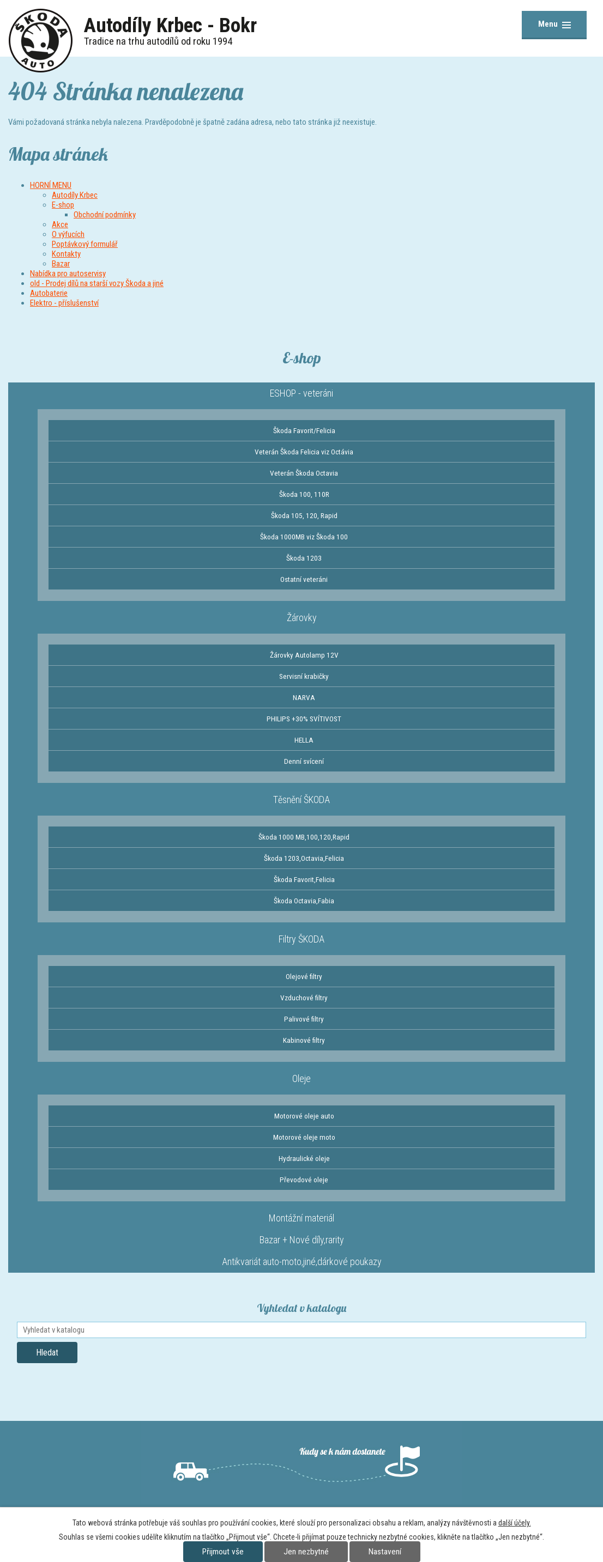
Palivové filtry (304, 1018)
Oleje (301, 1078)
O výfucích (68, 234)
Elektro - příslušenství (64, 303)
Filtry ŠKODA (301, 939)
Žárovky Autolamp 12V (304, 655)
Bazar (61, 264)
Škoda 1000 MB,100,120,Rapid (303, 836)
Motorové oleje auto (304, 1115)
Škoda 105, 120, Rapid (304, 515)
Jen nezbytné (306, 1552)
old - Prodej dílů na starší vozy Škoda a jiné (97, 283)
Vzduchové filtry (304, 997)
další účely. (514, 1522)
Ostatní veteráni (304, 579)
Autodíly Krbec (75, 195)
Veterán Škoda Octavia (304, 473)
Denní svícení (304, 761)
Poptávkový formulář (85, 244)
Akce (60, 224)
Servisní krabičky (304, 676)
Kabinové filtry (304, 1040)
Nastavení (385, 1552)
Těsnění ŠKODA (301, 799)
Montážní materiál (301, 1218)
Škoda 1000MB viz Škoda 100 (304, 536)
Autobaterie (49, 293)
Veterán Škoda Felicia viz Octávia (304, 451)
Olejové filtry (304, 976)
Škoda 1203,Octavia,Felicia (304, 858)
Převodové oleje (304, 1179)
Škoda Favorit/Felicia (304, 430)
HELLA (303, 740)
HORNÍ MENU (50, 185)
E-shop (63, 205)
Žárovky (302, 617)
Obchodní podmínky (105, 215)
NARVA (304, 697)
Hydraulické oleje (304, 1158)
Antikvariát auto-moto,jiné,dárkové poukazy (302, 1261)
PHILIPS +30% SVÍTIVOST (304, 718)
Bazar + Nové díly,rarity (302, 1239)
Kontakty (66, 254)
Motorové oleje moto (304, 1137)
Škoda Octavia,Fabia (304, 900)
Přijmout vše (223, 1552)
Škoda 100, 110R (304, 494)
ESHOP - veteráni (301, 393)
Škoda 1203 (304, 558)
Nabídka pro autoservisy (68, 273)
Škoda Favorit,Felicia (304, 879)
